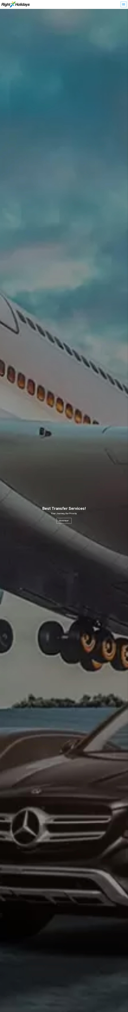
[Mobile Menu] (124, 4)
